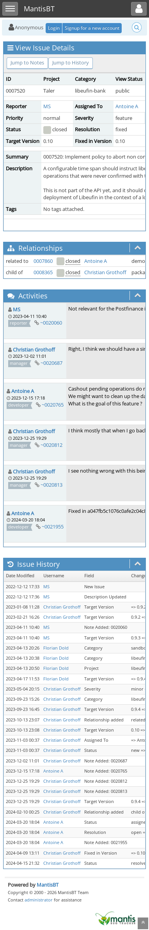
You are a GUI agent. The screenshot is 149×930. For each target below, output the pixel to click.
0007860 (43, 260)
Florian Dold (56, 648)
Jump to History (70, 62)
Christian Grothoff (105, 272)
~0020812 (51, 444)
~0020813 (51, 484)
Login (54, 28)
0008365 (43, 272)
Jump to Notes (27, 62)
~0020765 (53, 404)
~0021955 (53, 526)
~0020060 (51, 322)
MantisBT (48, 884)
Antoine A (126, 106)
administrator (39, 900)
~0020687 (51, 362)
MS (47, 106)
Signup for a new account (92, 28)
